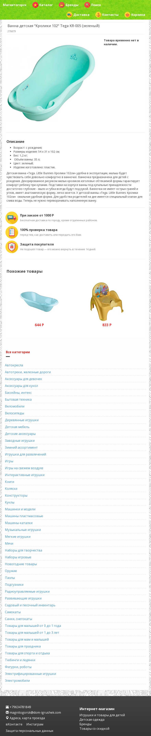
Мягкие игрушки (17, 536)
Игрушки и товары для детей (102, 715)
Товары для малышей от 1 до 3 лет (32, 632)
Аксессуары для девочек (23, 379)
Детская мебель (17, 427)
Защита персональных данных (29, 731)
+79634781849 (18, 707)
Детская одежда (91, 719)
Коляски (11, 488)
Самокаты (13, 612)
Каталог (42, 5)
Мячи (9, 543)
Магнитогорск (15, 5)
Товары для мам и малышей (27, 639)
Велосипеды (14, 413)
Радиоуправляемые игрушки (27, 591)
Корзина (134, 15)
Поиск (92, 5)
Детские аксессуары (20, 434)
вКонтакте (14, 724)
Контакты (107, 15)
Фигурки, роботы (18, 667)
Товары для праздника (23, 646)
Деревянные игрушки (22, 420)
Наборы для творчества (23, 550)
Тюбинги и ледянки (20, 660)
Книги (9, 482)
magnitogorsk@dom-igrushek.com (33, 712)
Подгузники (14, 584)
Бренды (68, 5)
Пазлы (10, 578)
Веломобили (14, 406)
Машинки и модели (20, 509)
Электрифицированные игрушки (30, 674)
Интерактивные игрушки (24, 475)
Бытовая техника (18, 399)
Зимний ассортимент (21, 447)
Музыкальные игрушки (23, 530)
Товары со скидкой (94, 728)
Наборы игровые (18, 557)
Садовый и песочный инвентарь (30, 605)
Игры (9, 461)
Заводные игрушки (20, 440)
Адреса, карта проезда (25, 718)
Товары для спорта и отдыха (27, 653)
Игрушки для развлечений (25, 454)
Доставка (77, 15)
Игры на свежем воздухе (24, 468)
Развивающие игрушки (23, 598)
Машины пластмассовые (24, 516)
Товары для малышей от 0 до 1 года (33, 626)
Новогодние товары (21, 564)
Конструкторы (16, 495)
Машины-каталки (18, 523)
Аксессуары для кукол (21, 386)
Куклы (9, 502)
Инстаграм (34, 724)
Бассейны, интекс (18, 392)
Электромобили (17, 680)
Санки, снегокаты (18, 619)
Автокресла (14, 365)
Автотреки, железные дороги (28, 372)
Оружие (11, 571)
